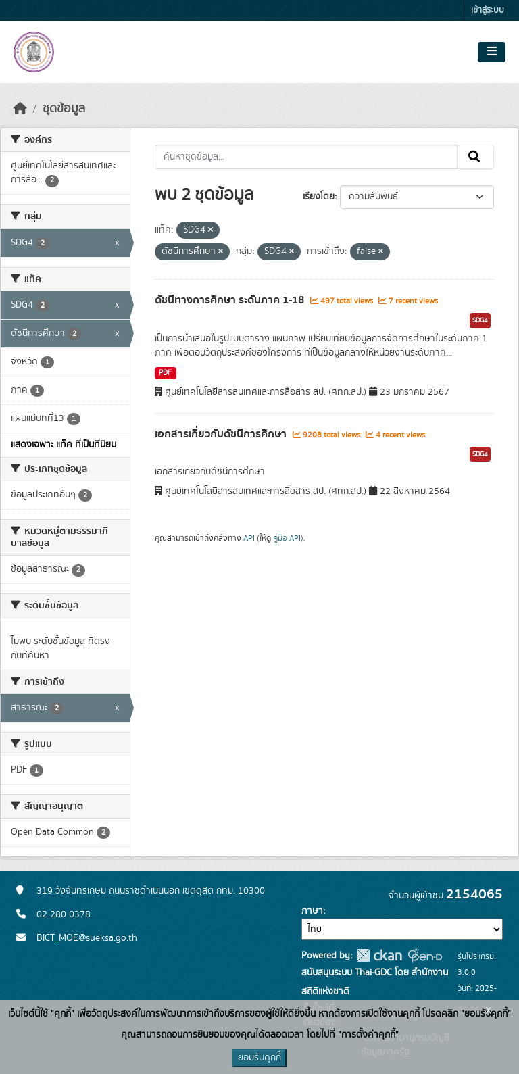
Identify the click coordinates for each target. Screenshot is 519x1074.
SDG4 (480, 320)
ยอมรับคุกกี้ (259, 1058)
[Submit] (475, 157)
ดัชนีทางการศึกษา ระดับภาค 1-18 (231, 300)
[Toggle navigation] (491, 52)
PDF (165, 373)
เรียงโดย (319, 196)
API (249, 538)
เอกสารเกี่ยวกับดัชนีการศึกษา (222, 434)
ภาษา (312, 911)
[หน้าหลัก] (20, 109)
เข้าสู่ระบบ (487, 10)
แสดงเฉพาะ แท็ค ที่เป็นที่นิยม (63, 444)
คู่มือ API (287, 538)
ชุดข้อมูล (64, 109)
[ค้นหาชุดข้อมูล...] (306, 157)
